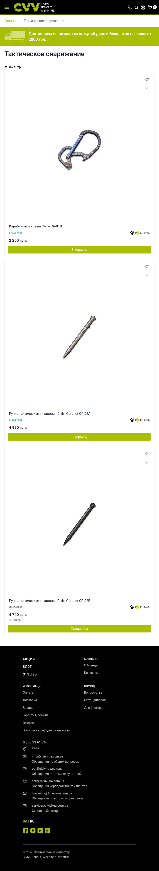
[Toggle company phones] (129, 7)
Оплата (28, 692)
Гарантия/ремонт (36, 715)
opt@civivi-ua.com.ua (47, 768)
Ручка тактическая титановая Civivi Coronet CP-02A (50, 414)
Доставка (30, 700)
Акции (29, 659)
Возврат (29, 707)
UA (25, 821)
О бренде (91, 665)
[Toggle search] (136, 7)
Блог (27, 666)
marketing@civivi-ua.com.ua (52, 793)
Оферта (28, 723)
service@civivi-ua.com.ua (50, 805)
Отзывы (30, 674)
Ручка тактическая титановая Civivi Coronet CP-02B (49, 601)
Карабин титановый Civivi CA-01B (35, 226)
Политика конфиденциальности (46, 730)
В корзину (79, 250)
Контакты (91, 673)
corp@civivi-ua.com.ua (48, 781)
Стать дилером (95, 700)
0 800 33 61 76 (34, 742)
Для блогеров (94, 707)
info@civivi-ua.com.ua (48, 756)
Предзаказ (79, 629)
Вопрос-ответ (94, 692)
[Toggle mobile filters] (13, 67)
